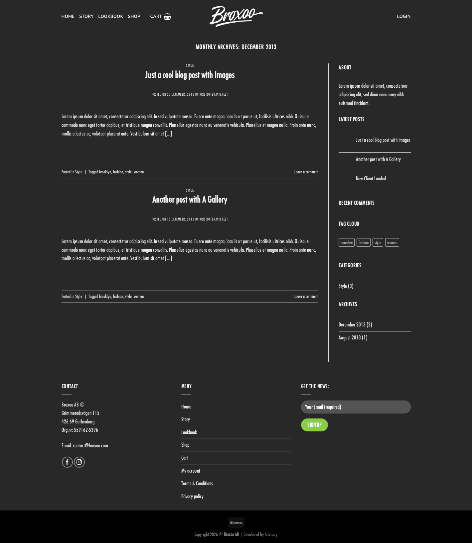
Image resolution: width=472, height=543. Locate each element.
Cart (184, 457)
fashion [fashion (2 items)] (364, 242)
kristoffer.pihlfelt (214, 94)
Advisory (271, 534)
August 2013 (350, 337)
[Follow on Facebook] (67, 462)
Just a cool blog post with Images (190, 75)
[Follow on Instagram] (79, 462)
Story (86, 17)
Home (68, 17)
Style (190, 65)
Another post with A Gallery (189, 199)
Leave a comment (306, 171)
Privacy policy (192, 496)
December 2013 (352, 324)
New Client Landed (371, 178)
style (128, 171)
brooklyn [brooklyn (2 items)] (347, 242)
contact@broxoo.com (90, 445)
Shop (134, 17)
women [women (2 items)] (392, 242)
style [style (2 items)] (378, 242)
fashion (118, 171)
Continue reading (190, 148)
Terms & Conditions (197, 483)
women (139, 171)
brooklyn (105, 171)
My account (190, 470)
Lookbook (110, 17)
